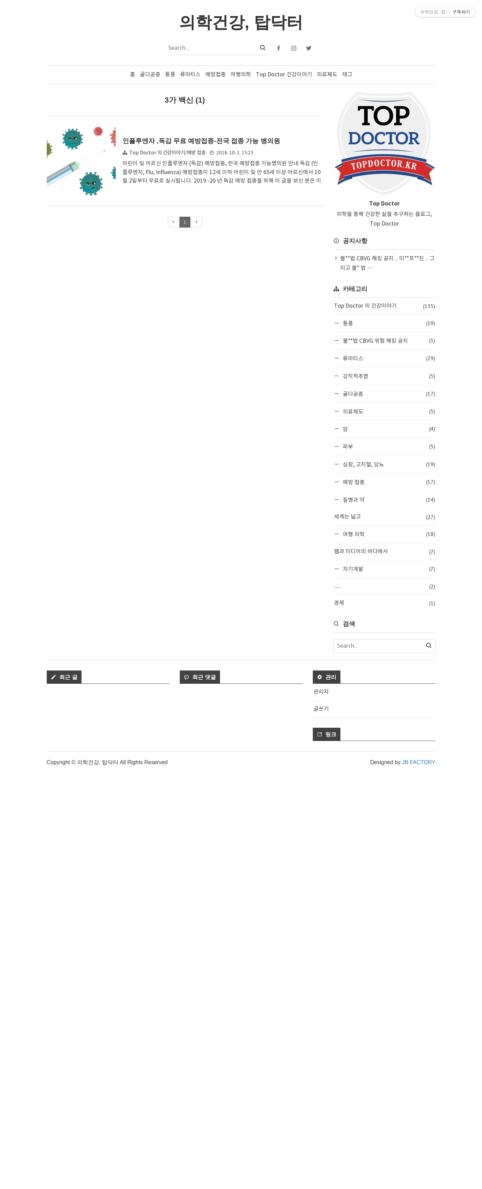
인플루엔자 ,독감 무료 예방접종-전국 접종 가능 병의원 (201, 140)
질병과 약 (388, 500)
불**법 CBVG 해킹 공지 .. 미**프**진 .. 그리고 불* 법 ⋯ (387, 264)
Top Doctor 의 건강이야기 (384, 306)
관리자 (321, 1108)
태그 (347, 75)
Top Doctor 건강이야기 (284, 75)
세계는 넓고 (384, 517)
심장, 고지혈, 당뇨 (388, 464)
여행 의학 (388, 534)
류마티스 (190, 75)
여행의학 (241, 75)
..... (384, 586)
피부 (388, 446)
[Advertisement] (384, 721)
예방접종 (215, 75)
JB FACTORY (418, 1178)
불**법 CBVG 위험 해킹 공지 (388, 340)
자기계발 (388, 569)
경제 (384, 603)
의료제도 (327, 75)
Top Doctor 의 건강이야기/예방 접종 (167, 153)
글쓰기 (321, 1125)
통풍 (170, 75)
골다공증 (150, 75)
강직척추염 (388, 376)
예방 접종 (388, 482)
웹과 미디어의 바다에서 (384, 552)
